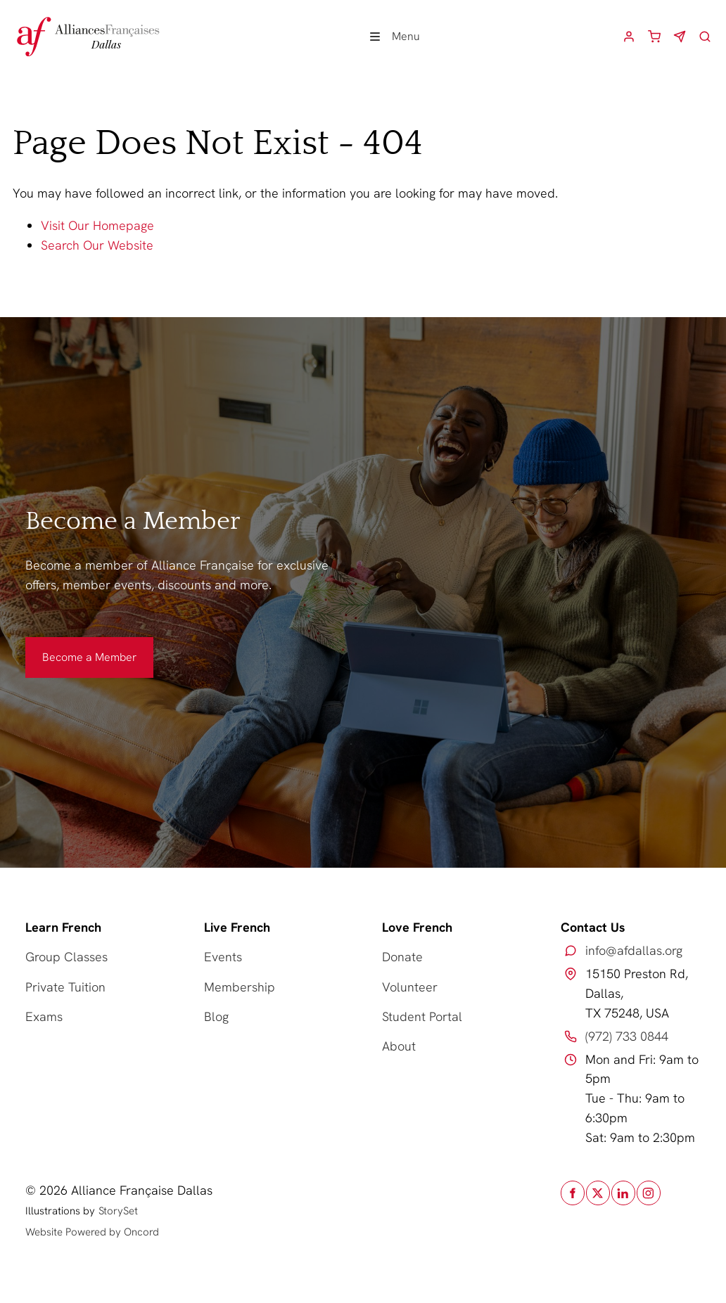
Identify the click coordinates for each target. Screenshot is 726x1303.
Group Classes (66, 957)
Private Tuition (65, 987)
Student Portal (422, 1016)
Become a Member (72, 646)
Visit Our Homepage (97, 225)
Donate (402, 957)
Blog (216, 1016)
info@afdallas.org (633, 950)
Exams (44, 1016)
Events (223, 957)
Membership (239, 987)
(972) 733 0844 (626, 1036)
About (399, 1046)
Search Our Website (97, 245)
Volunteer (410, 987)
